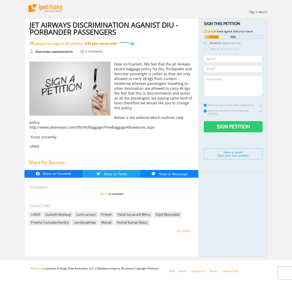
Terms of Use (230, 271)
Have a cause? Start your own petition (233, 153)
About (183, 271)
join (265, 12)
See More (183, 231)
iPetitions (45, 8)
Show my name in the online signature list (229, 105)
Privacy (213, 271)
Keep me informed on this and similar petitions (226, 112)
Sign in (253, 12)
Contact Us (198, 271)
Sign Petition (233, 127)
